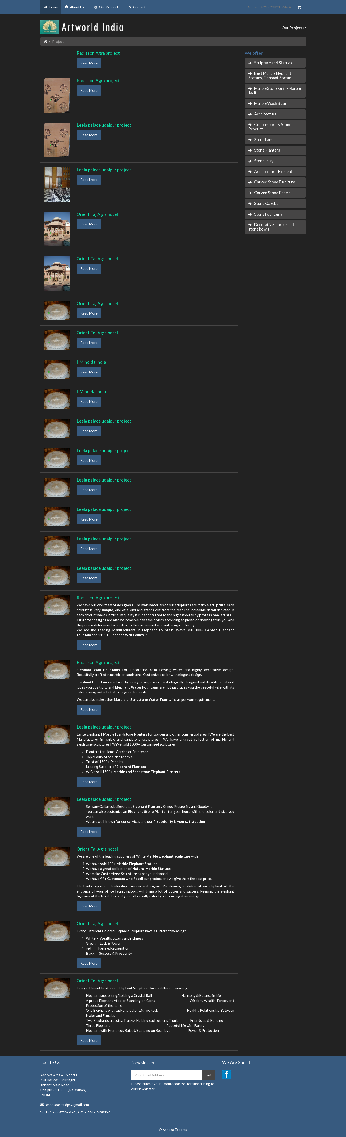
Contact (137, 7)
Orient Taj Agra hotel (97, 214)
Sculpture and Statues (273, 62)
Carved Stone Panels (272, 192)
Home (51, 7)
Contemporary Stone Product (269, 126)
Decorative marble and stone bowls (271, 226)
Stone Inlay (264, 160)
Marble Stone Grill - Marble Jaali (274, 90)
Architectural (265, 114)
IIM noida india (91, 362)
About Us (77, 8)
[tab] (275, 63)
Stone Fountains (268, 214)
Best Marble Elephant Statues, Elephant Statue (269, 75)
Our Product (108, 8)
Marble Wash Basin (270, 103)
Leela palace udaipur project (104, 125)
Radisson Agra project (98, 53)
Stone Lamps (265, 139)
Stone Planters (267, 150)
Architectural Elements (274, 171)
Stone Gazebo (266, 203)
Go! (208, 1075)
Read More (89, 63)
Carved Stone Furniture (274, 182)
